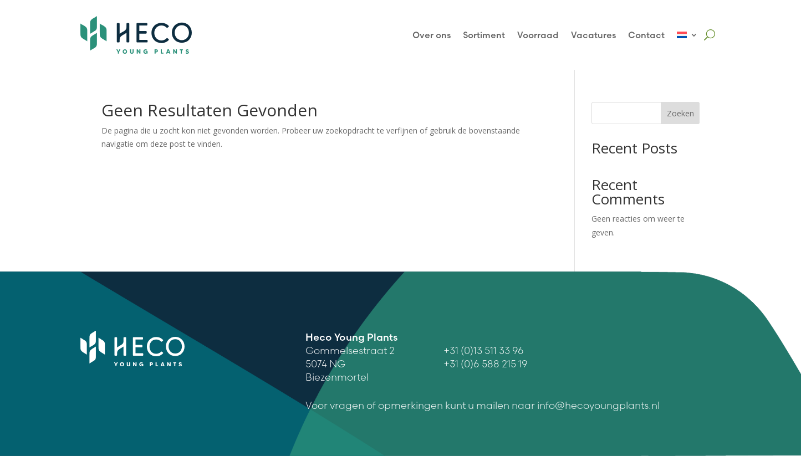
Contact (646, 34)
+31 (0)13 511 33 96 (483, 350)
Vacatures (593, 34)
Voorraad (538, 34)
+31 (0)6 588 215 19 (485, 364)
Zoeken (680, 113)
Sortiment (484, 34)
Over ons (431, 34)
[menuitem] (687, 35)
